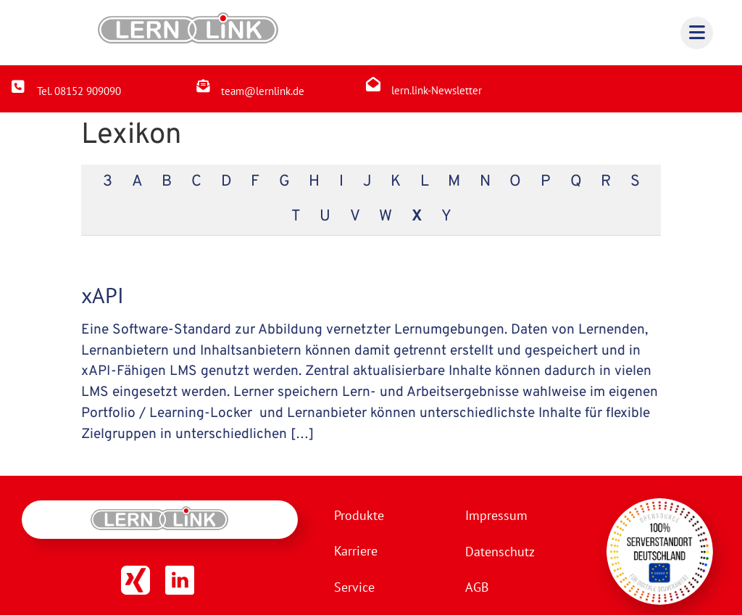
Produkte (359, 515)
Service (354, 587)
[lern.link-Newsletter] (373, 84)
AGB (476, 587)
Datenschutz (498, 551)
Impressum (495, 515)
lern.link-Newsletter (436, 90)
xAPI (102, 295)
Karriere (356, 551)
